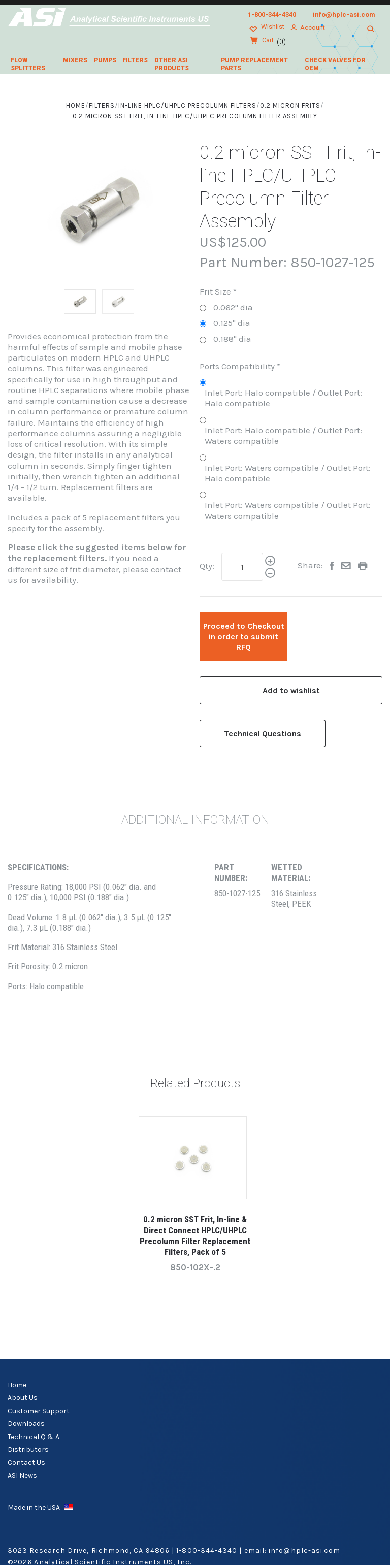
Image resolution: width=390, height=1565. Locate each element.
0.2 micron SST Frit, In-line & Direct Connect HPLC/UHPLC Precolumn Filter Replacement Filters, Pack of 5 (195, 1235)
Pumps (105, 60)
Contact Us (26, 1462)
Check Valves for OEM (335, 64)
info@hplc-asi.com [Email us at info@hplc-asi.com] (344, 14)
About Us (23, 1397)
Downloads (26, 1423)
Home (17, 1385)
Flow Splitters (28, 64)
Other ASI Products (171, 64)
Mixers (75, 60)
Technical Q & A (33, 1436)
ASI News (22, 1475)
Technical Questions (262, 733)
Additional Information (195, 819)
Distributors (28, 1449)
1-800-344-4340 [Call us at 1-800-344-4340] (272, 14)
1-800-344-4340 (206, 1550)
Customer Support (39, 1411)
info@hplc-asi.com (304, 1550)
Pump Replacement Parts (254, 64)
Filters (135, 60)
